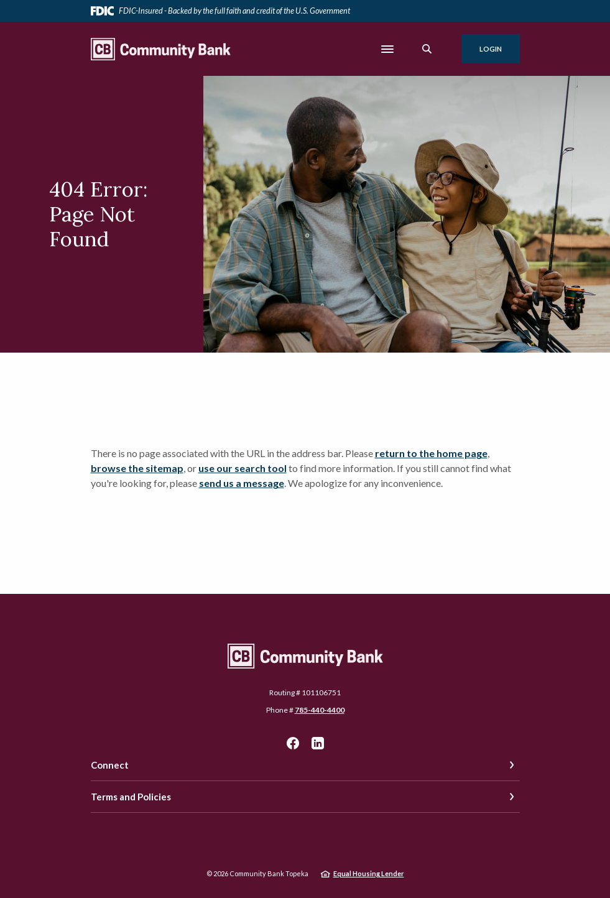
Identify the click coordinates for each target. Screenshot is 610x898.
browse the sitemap (137, 468)
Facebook (293, 743)
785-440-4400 (319, 710)
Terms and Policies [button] (131, 796)
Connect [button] (110, 765)
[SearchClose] (427, 49)
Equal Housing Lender (368, 873)
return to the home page (431, 453)
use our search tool (242, 468)
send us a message (241, 483)
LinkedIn (318, 743)
